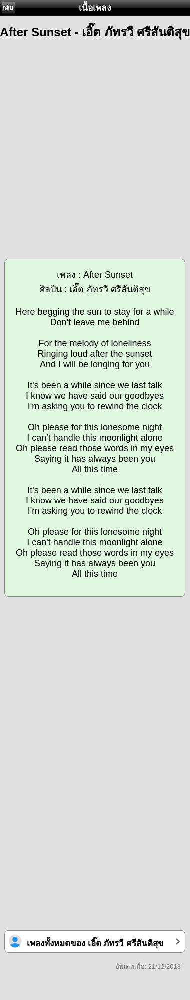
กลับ (8, 7)
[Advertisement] (95, 144)
